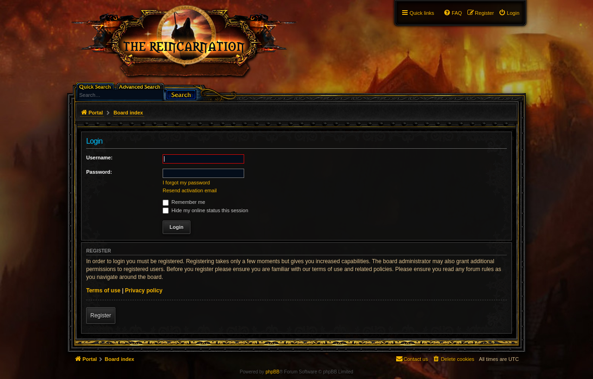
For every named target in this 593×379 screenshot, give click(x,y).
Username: (99, 157)
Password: (99, 172)
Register (100, 315)
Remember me (184, 202)
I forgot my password (186, 182)
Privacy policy (144, 290)
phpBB (272, 371)
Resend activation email (190, 190)
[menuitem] (508, 13)
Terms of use (103, 290)
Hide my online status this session (205, 210)
